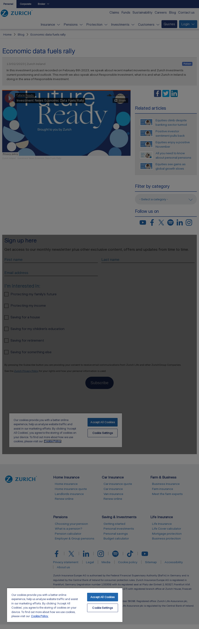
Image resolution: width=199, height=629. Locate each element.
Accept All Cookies (102, 597)
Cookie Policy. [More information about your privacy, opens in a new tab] (39, 616)
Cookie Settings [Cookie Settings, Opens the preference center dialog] (102, 607)
